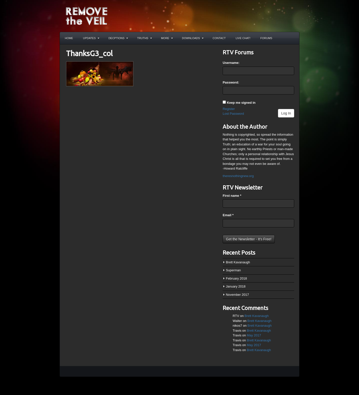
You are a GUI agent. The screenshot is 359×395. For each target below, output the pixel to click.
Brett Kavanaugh (238, 262)
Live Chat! (243, 38)
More (167, 38)
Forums (266, 38)
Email (228, 215)
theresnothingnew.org (238, 176)
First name (232, 196)
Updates (91, 38)
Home (69, 38)
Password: (231, 82)
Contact (219, 38)
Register (229, 109)
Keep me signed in (241, 102)
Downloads (192, 38)
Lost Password (233, 113)
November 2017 (237, 294)
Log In (286, 113)
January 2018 (236, 286)
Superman (233, 270)
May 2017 (254, 335)
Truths (144, 38)
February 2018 (236, 278)
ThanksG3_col (89, 53)
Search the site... (293, 38)
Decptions (118, 38)
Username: (231, 63)
